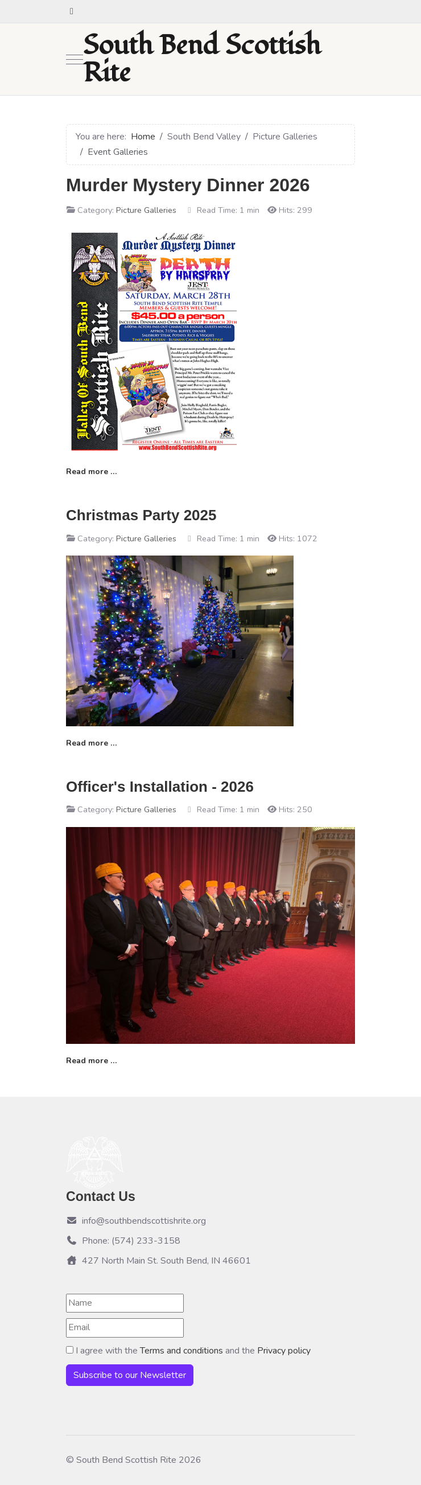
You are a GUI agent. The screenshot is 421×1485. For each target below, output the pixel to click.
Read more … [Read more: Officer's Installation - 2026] (91, 1060)
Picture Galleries (146, 210)
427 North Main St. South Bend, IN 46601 (158, 1260)
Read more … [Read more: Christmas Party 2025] (91, 743)
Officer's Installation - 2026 (160, 786)
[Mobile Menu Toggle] (74, 59)
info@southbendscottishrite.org (136, 1221)
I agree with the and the (188, 1350)
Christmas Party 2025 (141, 515)
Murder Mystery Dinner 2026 (188, 185)
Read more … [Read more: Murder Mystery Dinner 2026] (91, 471)
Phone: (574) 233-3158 (123, 1241)
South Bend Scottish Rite (201, 59)
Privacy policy (284, 1350)
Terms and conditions (182, 1350)
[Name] (125, 1303)
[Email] (125, 1327)
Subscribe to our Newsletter (129, 1375)
